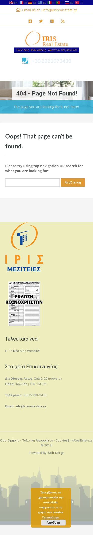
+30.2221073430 (51, 61)
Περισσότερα (50, 517)
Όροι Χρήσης (9, 440)
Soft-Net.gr (56, 453)
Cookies (61, 440)
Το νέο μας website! (24, 351)
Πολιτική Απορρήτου (37, 440)
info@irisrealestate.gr (59, 10)
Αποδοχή (53, 522)
